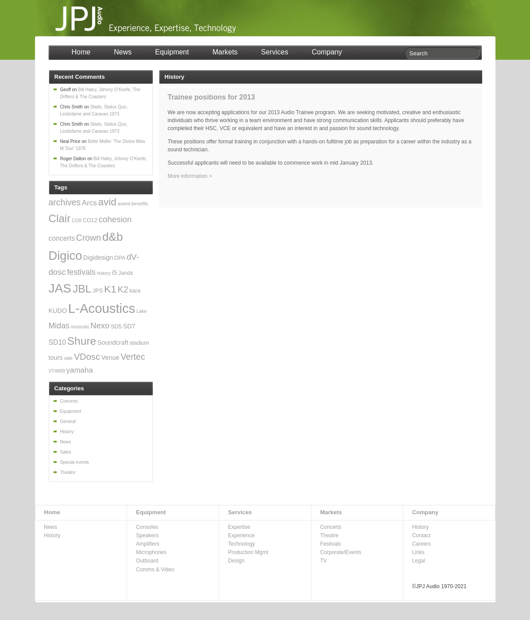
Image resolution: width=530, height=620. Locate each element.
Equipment (172, 52)
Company (327, 52)
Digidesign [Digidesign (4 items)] (98, 257)
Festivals (330, 544)
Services (274, 52)
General (68, 421)
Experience (241, 535)
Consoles (147, 527)
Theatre (67, 472)
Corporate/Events (340, 552)
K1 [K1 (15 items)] (110, 289)
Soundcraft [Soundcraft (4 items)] (112, 342)
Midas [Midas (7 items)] (59, 325)
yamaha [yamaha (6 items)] (79, 370)
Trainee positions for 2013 (211, 97)
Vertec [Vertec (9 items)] (132, 357)
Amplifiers (147, 544)
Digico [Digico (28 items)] (65, 255)
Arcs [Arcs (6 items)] (89, 203)
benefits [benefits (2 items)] (140, 203)
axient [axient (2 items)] (124, 203)
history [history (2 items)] (104, 273)
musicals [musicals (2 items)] (80, 326)
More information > (190, 176)
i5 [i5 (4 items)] (114, 272)
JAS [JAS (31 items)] (60, 288)
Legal (418, 561)
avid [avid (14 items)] (107, 202)
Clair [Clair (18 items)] (60, 218)
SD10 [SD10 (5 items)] (57, 342)
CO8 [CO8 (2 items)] (76, 220)
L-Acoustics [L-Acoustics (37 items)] (101, 308)
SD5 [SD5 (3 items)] (116, 326)
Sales (65, 452)
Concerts (69, 401)
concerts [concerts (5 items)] (62, 238)
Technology (241, 544)
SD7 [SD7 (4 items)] (129, 326)
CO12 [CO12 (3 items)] (90, 220)
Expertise (239, 527)
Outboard (147, 561)
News (123, 52)
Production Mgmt (248, 552)
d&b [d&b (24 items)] (112, 236)
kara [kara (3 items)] (134, 291)
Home (81, 52)
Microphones (151, 552)
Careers (421, 544)
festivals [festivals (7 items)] (81, 272)
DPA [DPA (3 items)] (119, 258)
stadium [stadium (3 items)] (139, 343)
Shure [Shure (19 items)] (82, 341)
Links (418, 552)
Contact (421, 535)
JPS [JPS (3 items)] (98, 291)
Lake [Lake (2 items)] (141, 311)
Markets (225, 52)
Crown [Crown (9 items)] (88, 238)
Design (236, 561)
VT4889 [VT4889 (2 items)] (57, 371)
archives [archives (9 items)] (65, 202)
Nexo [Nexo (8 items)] (99, 325)
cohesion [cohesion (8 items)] (115, 219)
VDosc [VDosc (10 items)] (87, 357)
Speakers (147, 535)
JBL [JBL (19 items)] (82, 289)
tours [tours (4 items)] (56, 357)
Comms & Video (155, 569)
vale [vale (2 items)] (68, 358)
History (67, 431)
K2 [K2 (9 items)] (123, 289)
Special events (74, 462)
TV (323, 561)
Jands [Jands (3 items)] (125, 273)
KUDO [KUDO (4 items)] (58, 310)
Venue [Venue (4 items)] (110, 357)
